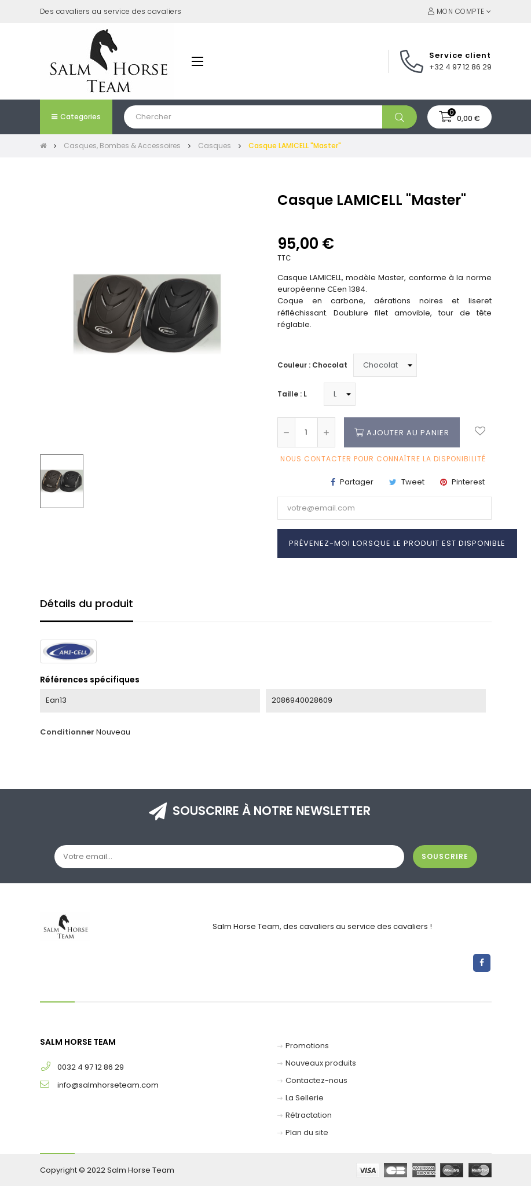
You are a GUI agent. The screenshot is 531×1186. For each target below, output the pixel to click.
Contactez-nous (316, 1080)
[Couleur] (385, 365)
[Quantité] (306, 432)
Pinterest (468, 481)
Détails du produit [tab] (86, 603)
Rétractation (308, 1115)
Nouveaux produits (320, 1063)
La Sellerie (304, 1097)
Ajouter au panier (401, 432)
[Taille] (340, 394)
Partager (356, 481)
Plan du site (306, 1132)
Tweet (412, 481)
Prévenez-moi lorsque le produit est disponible (397, 543)
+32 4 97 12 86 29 (460, 66)
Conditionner (67, 731)
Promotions (307, 1045)
